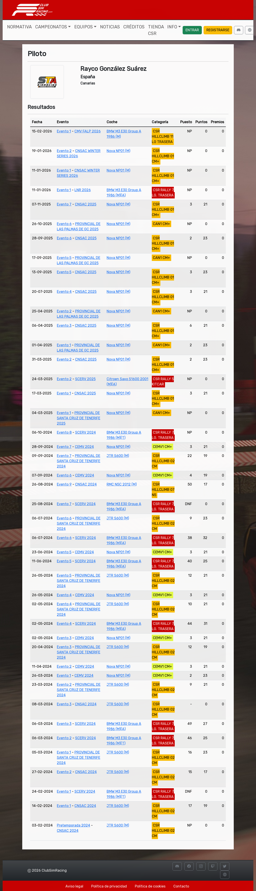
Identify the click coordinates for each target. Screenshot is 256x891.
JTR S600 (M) (118, 456)
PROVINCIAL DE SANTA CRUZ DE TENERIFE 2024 (78, 461)
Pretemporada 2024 (73, 825)
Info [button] (172, 26)
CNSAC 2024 (86, 484)
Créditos (134, 26)
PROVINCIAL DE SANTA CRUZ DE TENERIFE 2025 (78, 418)
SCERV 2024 (85, 432)
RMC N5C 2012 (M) (122, 484)
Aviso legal (74, 886)
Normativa (19, 26)
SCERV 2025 (85, 379)
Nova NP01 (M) (118, 151)
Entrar (192, 30)
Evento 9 (64, 484)
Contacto (181, 886)
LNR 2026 (82, 190)
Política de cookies (150, 886)
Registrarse (217, 30)
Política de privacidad (109, 886)
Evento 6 (64, 224)
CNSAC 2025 (85, 204)
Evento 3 (64, 325)
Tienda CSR (156, 30)
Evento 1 (64, 131)
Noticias (110, 26)
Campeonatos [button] (51, 26)
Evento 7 (64, 204)
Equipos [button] (83, 26)
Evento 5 (64, 258)
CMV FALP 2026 (87, 131)
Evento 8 (64, 432)
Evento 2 (64, 151)
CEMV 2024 (84, 447)
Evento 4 (64, 292)
